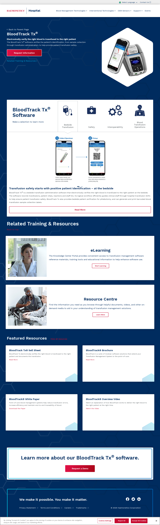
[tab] (68, 116)
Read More (80, 210)
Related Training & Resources (22, 61)
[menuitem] (71, 11)
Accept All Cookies (139, 521)
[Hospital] (39, 11)
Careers (69, 508)
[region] (80, 521)
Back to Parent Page (18, 29)
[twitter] (133, 499)
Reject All (121, 521)
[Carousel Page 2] (82, 186)
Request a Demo (80, 468)
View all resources (59, 339)
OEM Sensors (124, 11)
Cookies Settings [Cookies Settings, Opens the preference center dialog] (105, 521)
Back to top (13, 229)
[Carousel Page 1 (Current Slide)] (78, 186)
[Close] (156, 520)
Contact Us (145, 2)
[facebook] (127, 499)
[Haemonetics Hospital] (16, 11)
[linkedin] (139, 499)
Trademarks (82, 508)
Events (148, 11)
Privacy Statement (28, 508)
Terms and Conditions (51, 508)
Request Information (24, 53)
